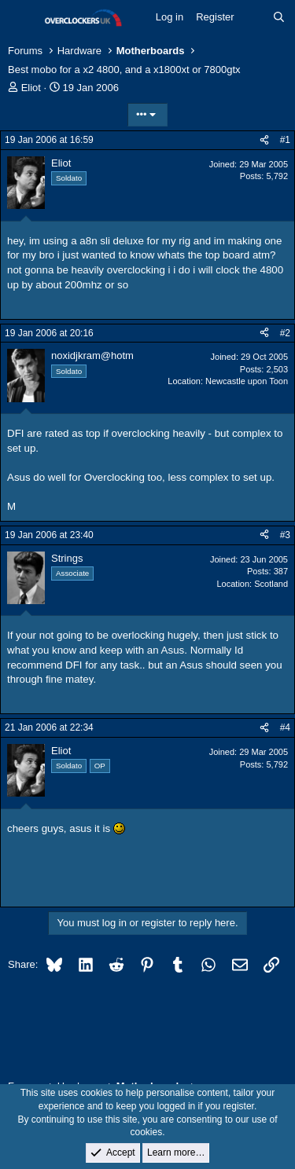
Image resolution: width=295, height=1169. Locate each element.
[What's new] (254, 17)
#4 (285, 727)
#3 (285, 535)
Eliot (31, 87)
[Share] (264, 140)
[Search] (279, 17)
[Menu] (21, 18)
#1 (285, 139)
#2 (285, 333)
